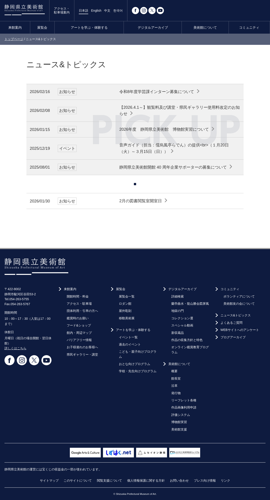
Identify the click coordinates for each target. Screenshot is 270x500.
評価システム (180, 415)
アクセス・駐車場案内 (62, 10)
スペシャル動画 (182, 325)
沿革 (174, 385)
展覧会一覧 (127, 296)
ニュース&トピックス (236, 315)
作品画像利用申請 (183, 407)
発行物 (176, 393)
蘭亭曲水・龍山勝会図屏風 (190, 303)
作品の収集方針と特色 (187, 340)
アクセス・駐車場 (79, 303)
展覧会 (42, 27)
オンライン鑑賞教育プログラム (190, 349)
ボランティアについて (239, 296)
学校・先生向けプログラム (137, 371)
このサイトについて (78, 480)
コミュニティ (249, 27)
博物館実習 (179, 422)
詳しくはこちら (15, 348)
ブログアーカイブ (233, 337)
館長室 (176, 378)
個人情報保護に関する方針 (146, 480)
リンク (225, 480)
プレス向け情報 (205, 480)
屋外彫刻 (125, 311)
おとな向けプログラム (134, 364)
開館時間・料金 (78, 296)
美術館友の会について (239, 303)
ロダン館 (125, 303)
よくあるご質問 (231, 322)
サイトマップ (49, 480)
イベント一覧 (128, 337)
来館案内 (15, 27)
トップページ (13, 39)
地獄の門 (177, 311)
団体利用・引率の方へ (82, 311)
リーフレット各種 (183, 400)
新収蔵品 (177, 333)
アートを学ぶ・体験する (89, 27)
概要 (174, 371)
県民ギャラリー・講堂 (82, 354)
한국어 (118, 10)
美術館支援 (179, 429)
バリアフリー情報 (79, 340)
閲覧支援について (109, 480)
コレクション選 (182, 318)
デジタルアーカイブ (153, 27)
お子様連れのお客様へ (82, 347)
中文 (107, 10)
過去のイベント (130, 344)
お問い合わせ (179, 480)
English (96, 10)
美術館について (205, 27)
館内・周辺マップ (79, 333)
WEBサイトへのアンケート (240, 330)
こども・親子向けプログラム (137, 354)
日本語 (83, 10)
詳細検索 (177, 296)
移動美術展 (127, 318)
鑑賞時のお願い (78, 318)
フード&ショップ (79, 325)
